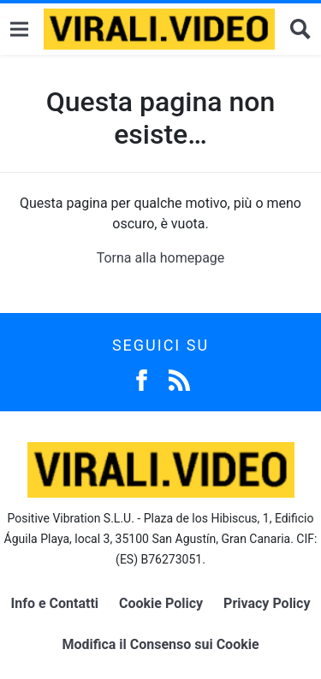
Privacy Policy (266, 603)
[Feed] (179, 378)
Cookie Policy (161, 603)
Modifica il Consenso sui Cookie (160, 644)
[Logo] (159, 29)
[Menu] (19, 29)
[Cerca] (300, 29)
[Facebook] (141, 378)
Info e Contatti (55, 603)
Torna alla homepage (161, 258)
